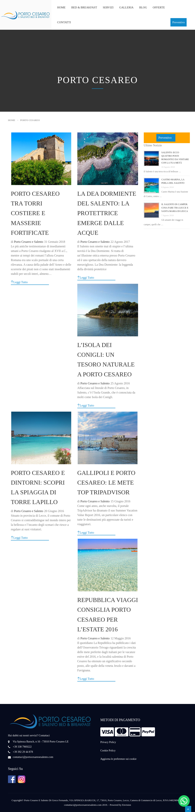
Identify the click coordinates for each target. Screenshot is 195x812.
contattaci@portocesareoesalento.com (33, 757)
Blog (143, 7)
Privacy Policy (108, 742)
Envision (126, 804)
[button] (184, 801)
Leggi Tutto (19, 282)
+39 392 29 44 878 (23, 751)
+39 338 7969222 (22, 746)
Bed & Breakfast (84, 7)
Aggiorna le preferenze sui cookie (118, 758)
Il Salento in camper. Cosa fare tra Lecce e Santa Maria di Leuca (175, 207)
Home (61, 7)
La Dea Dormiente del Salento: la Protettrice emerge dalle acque (106, 213)
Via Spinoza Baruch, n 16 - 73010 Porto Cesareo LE (41, 741)
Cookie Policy (108, 750)
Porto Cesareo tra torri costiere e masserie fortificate (35, 213)
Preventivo (178, 22)
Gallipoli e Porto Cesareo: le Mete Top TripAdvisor (106, 482)
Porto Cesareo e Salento (28, 241)
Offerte (159, 7)
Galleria (126, 7)
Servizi (108, 7)
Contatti (64, 22)
